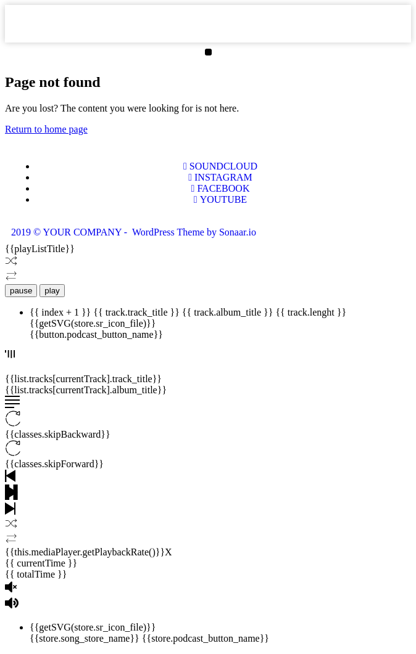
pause (21, 290)
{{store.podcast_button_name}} (205, 638)
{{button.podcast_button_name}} (96, 334)
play (51, 290)
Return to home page (46, 129)
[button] (208, 52)
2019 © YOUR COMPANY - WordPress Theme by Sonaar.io (133, 232)
